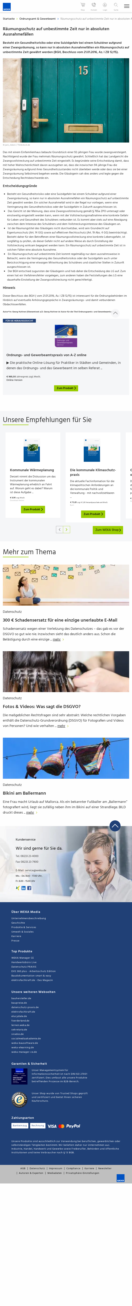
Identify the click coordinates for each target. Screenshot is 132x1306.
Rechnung (38, 1126)
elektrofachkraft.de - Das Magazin (32, 980)
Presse (15, 941)
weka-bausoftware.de (24, 1043)
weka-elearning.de (22, 1048)
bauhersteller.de (21, 998)
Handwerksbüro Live (24, 962)
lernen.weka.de (20, 1025)
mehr (59, 639)
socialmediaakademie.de (26, 1039)
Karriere (16, 936)
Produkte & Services (23, 927)
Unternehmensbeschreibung (28, 918)
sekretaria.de (19, 1030)
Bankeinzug (20, 1126)
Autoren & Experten (31, 1173)
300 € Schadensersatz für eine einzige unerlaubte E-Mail (60, 620)
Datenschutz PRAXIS (23, 967)
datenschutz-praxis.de (25, 1007)
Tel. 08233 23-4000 (27, 856)
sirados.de (17, 1034)
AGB (23, 1169)
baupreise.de (19, 1003)
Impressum (55, 1169)
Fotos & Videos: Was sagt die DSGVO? (42, 707)
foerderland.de (20, 1021)
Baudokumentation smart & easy (31, 976)
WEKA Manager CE (22, 958)
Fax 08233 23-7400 (27, 862)
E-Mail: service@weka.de (31, 870)
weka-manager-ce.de (24, 1052)
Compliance (73, 1169)
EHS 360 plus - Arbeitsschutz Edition (33, 971)
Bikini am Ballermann (24, 793)
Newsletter (104, 1169)
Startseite (9, 19)
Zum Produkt (33, 509)
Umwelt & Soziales (22, 932)
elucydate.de (19, 1016)
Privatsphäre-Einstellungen (82, 1173)
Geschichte (18, 923)
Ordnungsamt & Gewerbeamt (37, 19)
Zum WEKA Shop (108, 530)
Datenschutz (12, 612)
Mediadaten (54, 1173)
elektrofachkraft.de (23, 1012)
